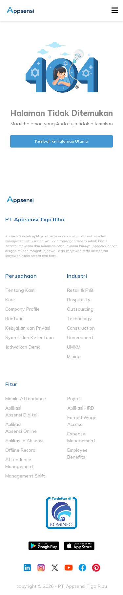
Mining (74, 356)
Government (80, 337)
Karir (10, 300)
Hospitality (79, 300)
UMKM (73, 347)
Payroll (74, 398)
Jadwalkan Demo (23, 347)
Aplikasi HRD (80, 408)
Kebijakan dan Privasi (27, 328)
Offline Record (20, 450)
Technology (79, 318)
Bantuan (14, 318)
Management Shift (25, 476)
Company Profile (22, 309)
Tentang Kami (20, 290)
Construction (81, 328)
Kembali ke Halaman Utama (61, 141)
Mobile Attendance (25, 398)
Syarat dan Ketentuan (29, 337)
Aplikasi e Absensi (24, 441)
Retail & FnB (80, 290)
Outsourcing (80, 309)
